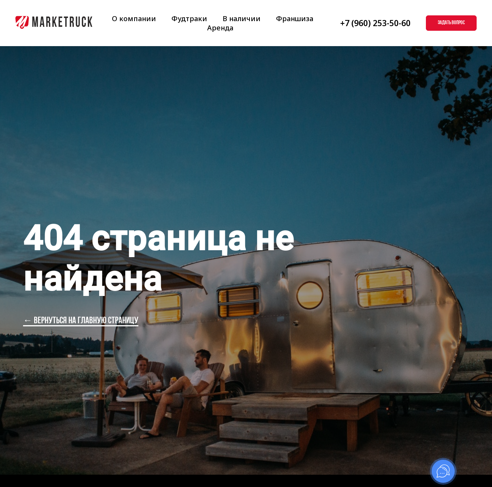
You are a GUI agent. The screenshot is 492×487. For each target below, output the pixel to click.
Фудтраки (189, 18)
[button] (451, 23)
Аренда (220, 27)
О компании (134, 18)
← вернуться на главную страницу (80, 321)
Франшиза (294, 18)
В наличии (242, 18)
